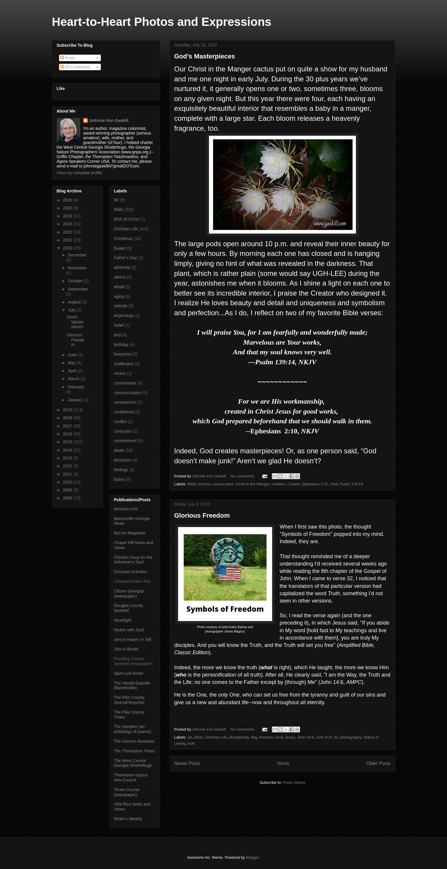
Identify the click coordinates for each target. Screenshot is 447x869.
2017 (68, 426)
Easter (120, 248)
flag (254, 737)
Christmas (123, 238)
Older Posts (378, 763)
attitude (121, 305)
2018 (68, 417)
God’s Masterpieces (204, 56)
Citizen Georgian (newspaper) (129, 593)
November (77, 268)
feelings (121, 469)
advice (120, 277)
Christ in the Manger (252, 484)
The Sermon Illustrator (134, 741)
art (189, 737)
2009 (68, 490)
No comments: (243, 476)
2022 (68, 232)
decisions (122, 460)
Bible (191, 484)
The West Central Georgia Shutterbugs (133, 763)
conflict (120, 421)
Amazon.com (126, 508)
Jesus (290, 737)
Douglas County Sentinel (128, 608)
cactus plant (222, 484)
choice (120, 373)
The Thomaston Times (134, 751)
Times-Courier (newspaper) (127, 792)
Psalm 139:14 (351, 484)
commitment (125, 383)
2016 (68, 434)
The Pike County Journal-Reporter (129, 700)
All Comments (75, 67)
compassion (125, 402)
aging (119, 296)
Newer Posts (187, 763)
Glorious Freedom (202, 515)
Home (283, 763)
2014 (68, 450)
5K (116, 200)
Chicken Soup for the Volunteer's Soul (133, 560)
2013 (68, 458)
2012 (68, 466)
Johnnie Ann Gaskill (108, 120)
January (76, 399)
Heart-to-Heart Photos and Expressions (162, 21)
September (78, 289)
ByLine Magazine (129, 533)
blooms (204, 484)
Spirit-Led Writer (129, 673)
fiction (119, 479)
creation (278, 484)
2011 (68, 474)
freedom (266, 737)
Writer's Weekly (128, 818)
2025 (68, 208)
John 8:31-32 (327, 737)
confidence (124, 412)
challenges (124, 363)
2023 (68, 224)
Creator (293, 484)
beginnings (124, 315)
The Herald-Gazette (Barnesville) (132, 685)
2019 (68, 409)
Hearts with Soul (129, 630)
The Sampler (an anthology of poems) (132, 729)
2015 (68, 441)
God (334, 484)
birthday (121, 344)
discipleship (239, 737)
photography (350, 737)
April (72, 370)
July (72, 310)
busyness (122, 354)
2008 (68, 498)
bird (117, 335)
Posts (67, 58)
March (74, 378)
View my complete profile (79, 172)
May (72, 362)
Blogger (252, 857)
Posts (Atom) (294, 782)
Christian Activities (131, 571)
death (119, 450)
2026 (68, 200)
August (75, 302)
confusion (123, 431)
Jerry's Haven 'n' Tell (132, 639)
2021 (68, 240)
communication (128, 392)
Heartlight (123, 620)
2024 (68, 216)
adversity (122, 267)
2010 (68, 482)
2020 (68, 248)
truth (191, 743)
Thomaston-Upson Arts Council (131, 777)
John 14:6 (305, 737)
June (73, 355)
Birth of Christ (126, 219)
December (77, 255)
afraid (119, 286)
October (76, 281)
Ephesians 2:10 (315, 484)
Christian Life (216, 737)
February (76, 387)
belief (119, 325)
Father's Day (125, 257)
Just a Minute (126, 649)
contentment (125, 440)
